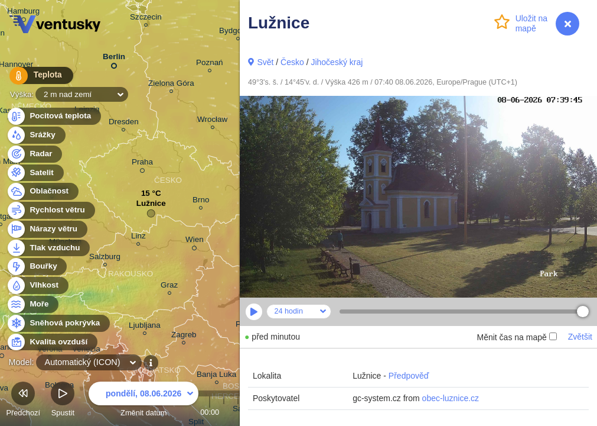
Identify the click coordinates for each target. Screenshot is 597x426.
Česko (292, 62)
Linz (138, 237)
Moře (32, 304)
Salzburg (104, 258)
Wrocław (212, 121)
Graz (169, 286)
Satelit (35, 173)
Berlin (114, 59)
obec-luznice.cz (450, 398)
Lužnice (151, 206)
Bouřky (36, 266)
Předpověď (409, 375)
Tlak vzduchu (48, 248)
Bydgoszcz (238, 32)
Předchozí (23, 401)
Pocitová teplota (53, 116)
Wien (194, 241)
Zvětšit (580, 336)
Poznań (209, 64)
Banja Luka (216, 376)
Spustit (62, 401)
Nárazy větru (46, 229)
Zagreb (184, 336)
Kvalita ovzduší (51, 342)
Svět (265, 62)
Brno (201, 201)
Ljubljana (145, 327)
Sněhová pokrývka (58, 323)
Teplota (36, 76)
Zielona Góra (171, 85)
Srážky (36, 135)
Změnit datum (143, 401)
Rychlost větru (50, 210)
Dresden (124, 123)
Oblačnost (42, 191)
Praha (142, 163)
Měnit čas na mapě (516, 337)
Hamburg (23, 13)
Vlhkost (37, 285)
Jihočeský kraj (337, 62)
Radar (34, 154)
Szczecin (146, 18)
